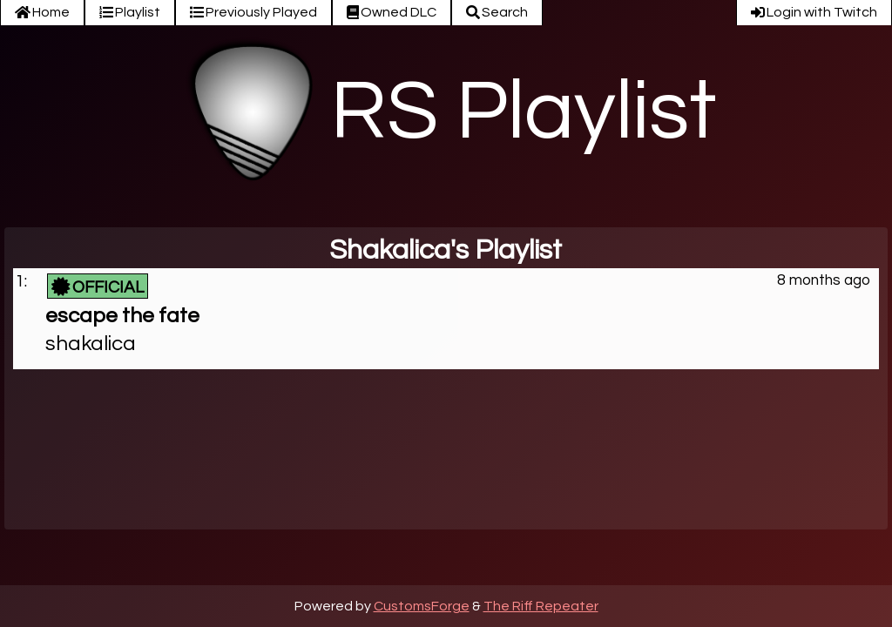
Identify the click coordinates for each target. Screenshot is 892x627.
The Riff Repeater (540, 606)
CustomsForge (422, 606)
